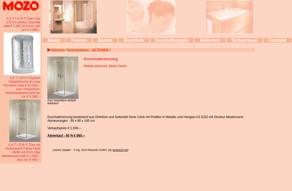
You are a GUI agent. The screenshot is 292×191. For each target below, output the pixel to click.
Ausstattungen (172, 40)
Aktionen (210, 40)
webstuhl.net (119, 150)
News (54, 40)
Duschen (134, 40)
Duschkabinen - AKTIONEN (88, 50)
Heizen (79, 40)
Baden (105, 40)
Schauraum (244, 40)
